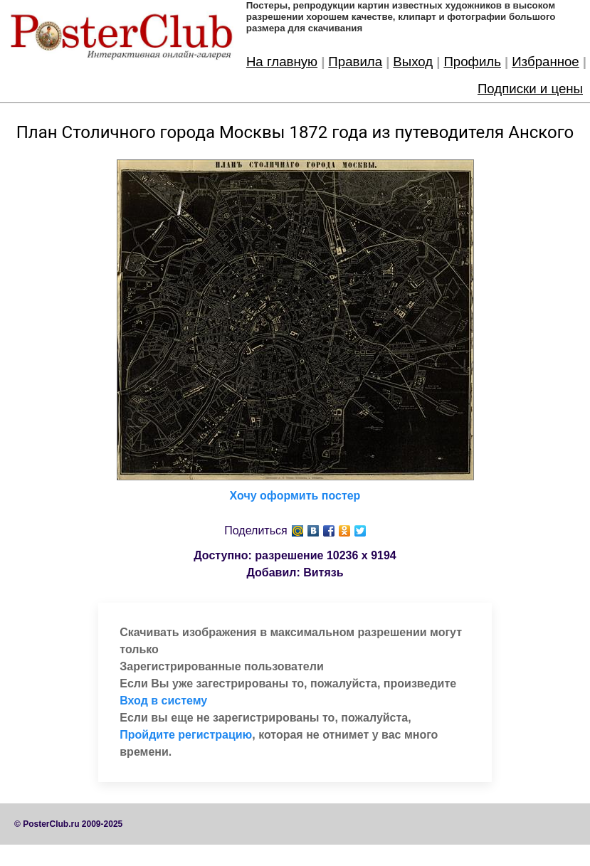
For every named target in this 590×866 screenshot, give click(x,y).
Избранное (545, 61)
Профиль (472, 61)
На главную (281, 61)
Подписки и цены (530, 88)
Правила (355, 61)
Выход (413, 61)
